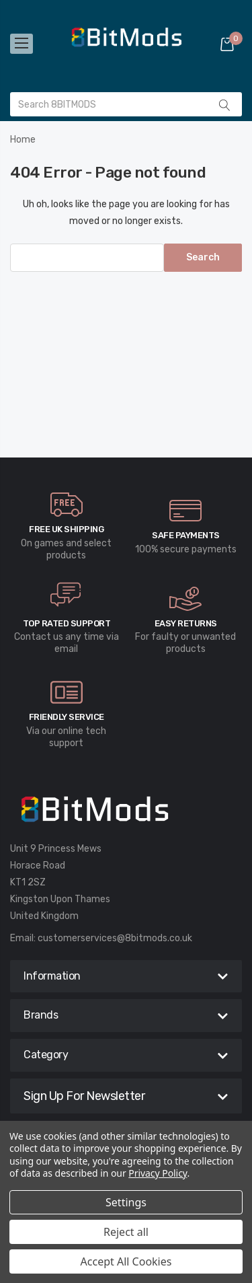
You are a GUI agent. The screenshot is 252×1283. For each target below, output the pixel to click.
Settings (126, 1202)
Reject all (126, 1231)
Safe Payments (186, 535)
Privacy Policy (157, 1173)
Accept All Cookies (126, 1261)
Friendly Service (66, 717)
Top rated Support (67, 623)
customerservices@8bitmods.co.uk (115, 938)
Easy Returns (186, 623)
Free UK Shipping (66, 529)
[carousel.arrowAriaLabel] (66, 504)
